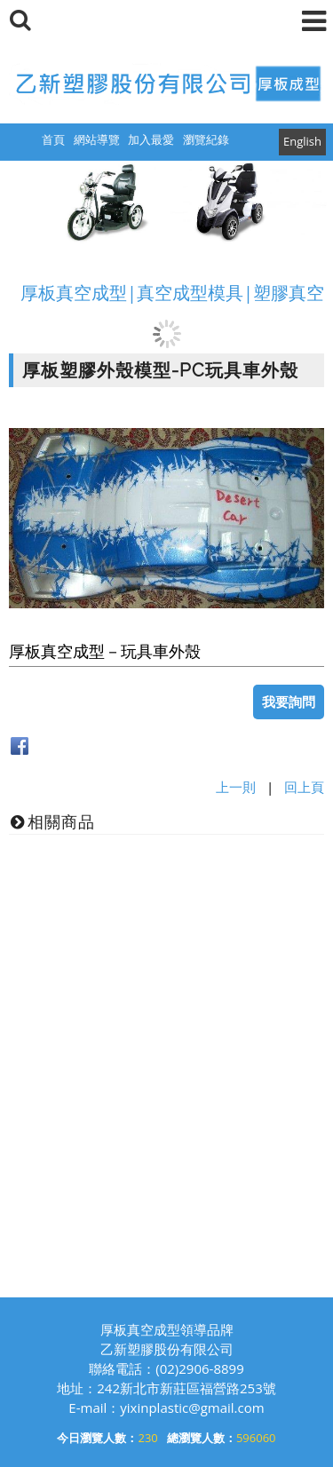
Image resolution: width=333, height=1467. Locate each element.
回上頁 (304, 787)
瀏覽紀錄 (206, 139)
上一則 (236, 787)
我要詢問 (288, 701)
